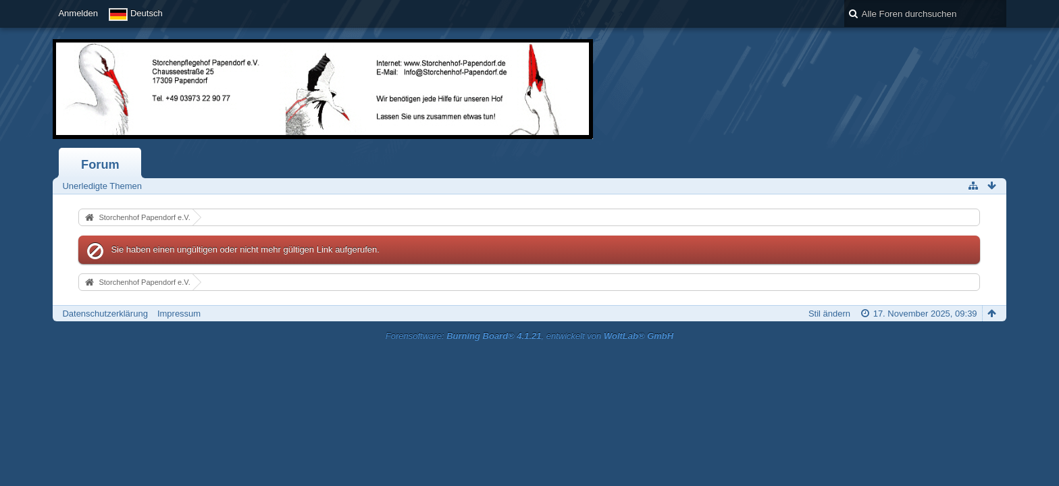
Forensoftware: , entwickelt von (529, 336)
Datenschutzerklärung (104, 313)
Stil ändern (829, 313)
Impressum (179, 313)
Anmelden (78, 13)
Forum (100, 164)
